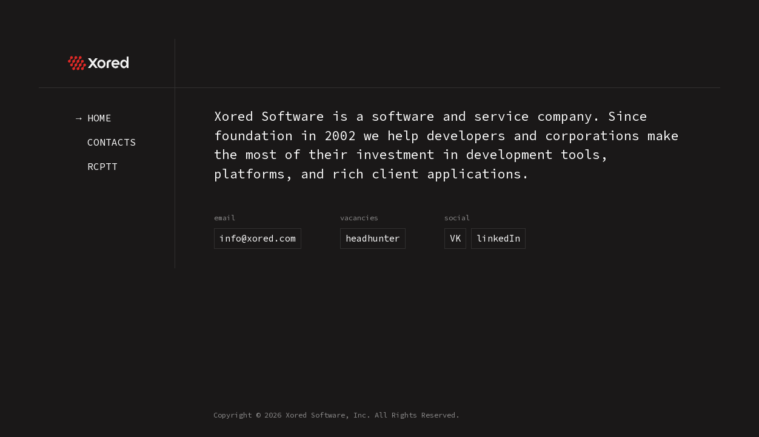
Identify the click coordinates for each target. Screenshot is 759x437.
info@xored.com (257, 238)
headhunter (373, 238)
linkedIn (498, 238)
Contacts (111, 142)
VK (455, 238)
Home (99, 118)
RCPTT (102, 166)
